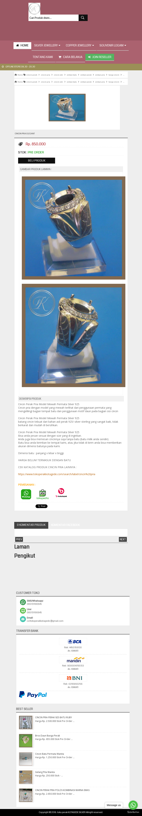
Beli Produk (36, 161)
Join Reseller (99, 57)
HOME (22, 45)
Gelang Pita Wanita (45, 772)
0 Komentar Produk (31, 525)
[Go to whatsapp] (133, 805)
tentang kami (42, 57)
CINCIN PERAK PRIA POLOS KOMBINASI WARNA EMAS (62, 790)
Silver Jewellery (47, 45)
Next (123, 539)
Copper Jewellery (80, 45)
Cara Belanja (70, 57)
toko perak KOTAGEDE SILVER (71, 812)
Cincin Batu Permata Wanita (49, 753)
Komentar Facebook (65, 525)
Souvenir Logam (112, 45)
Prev (19, 539)
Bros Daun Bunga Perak (47, 735)
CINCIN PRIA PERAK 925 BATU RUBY (53, 717)
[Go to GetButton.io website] (133, 812)
